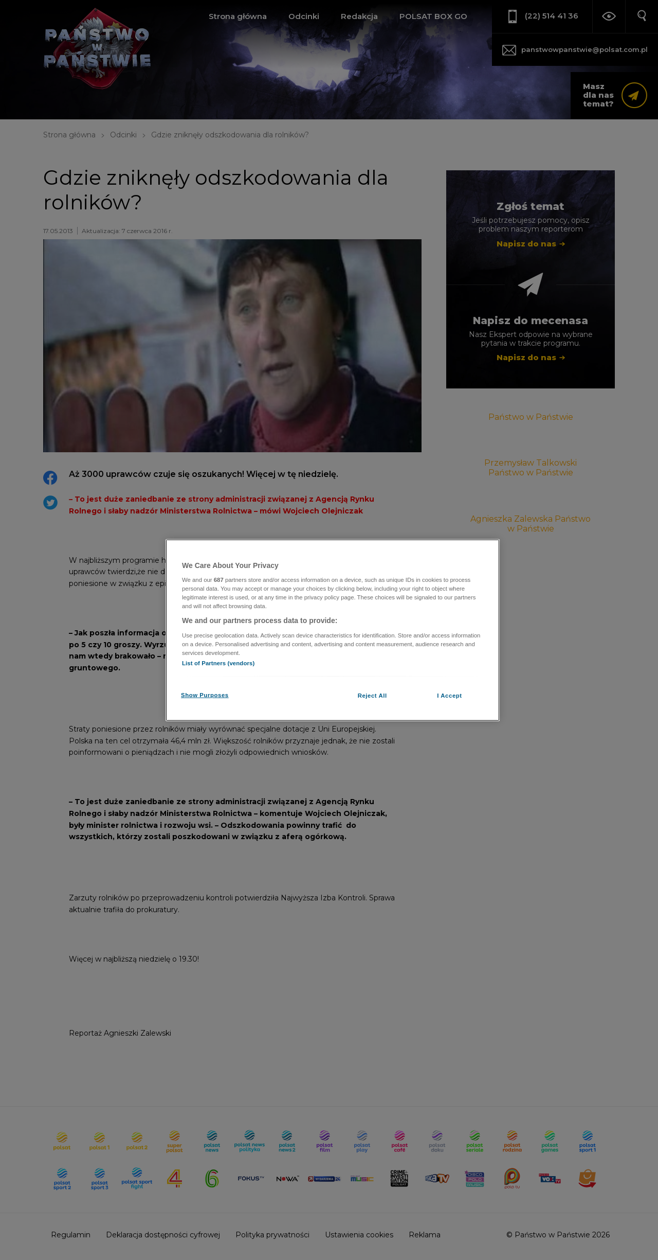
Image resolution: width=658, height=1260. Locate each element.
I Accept (449, 696)
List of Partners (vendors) (218, 663)
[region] (333, 630)
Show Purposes (205, 695)
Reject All (372, 696)
